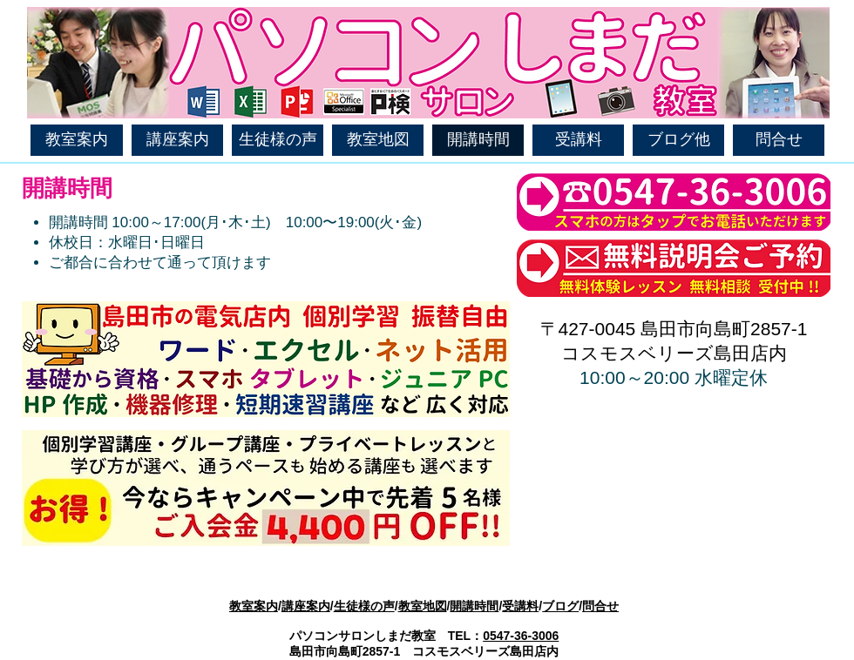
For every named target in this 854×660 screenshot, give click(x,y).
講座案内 (305, 606)
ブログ (560, 606)
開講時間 (474, 606)
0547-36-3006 (521, 636)
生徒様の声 (364, 606)
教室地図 (422, 606)
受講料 (520, 606)
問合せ (600, 606)
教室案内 (253, 606)
